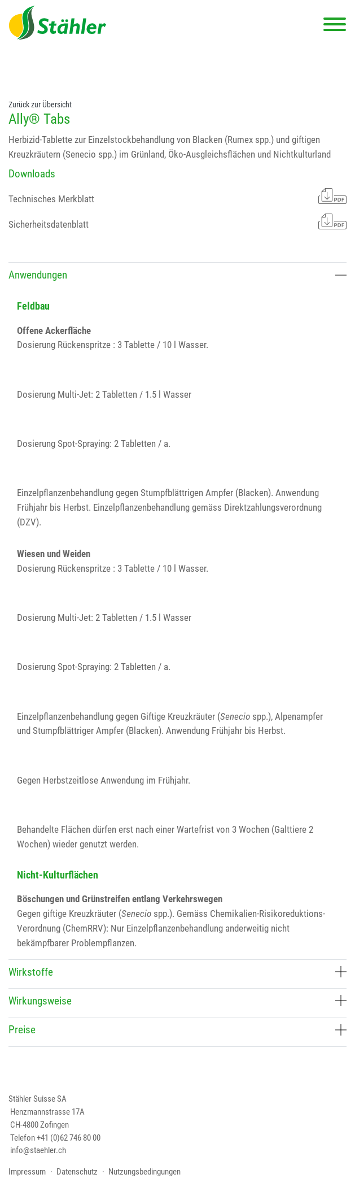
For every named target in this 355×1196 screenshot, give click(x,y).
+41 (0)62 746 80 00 (68, 1138)
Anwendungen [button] (177, 274)
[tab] (177, 276)
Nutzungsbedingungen (144, 1172)
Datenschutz (77, 1172)
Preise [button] (177, 1029)
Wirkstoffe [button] (177, 972)
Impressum (27, 1172)
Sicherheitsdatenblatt (177, 221)
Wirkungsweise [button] (177, 1000)
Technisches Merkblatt (177, 196)
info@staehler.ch (38, 1150)
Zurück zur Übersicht (40, 104)
